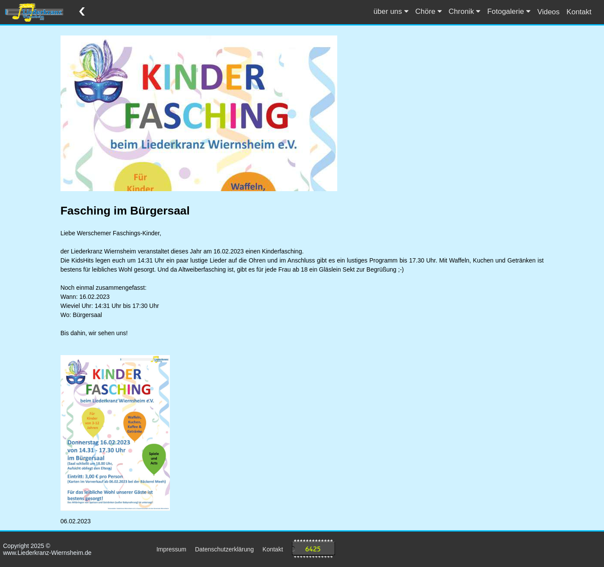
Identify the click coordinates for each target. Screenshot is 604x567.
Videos (548, 12)
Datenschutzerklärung (224, 549)
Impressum (171, 549)
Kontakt (578, 12)
